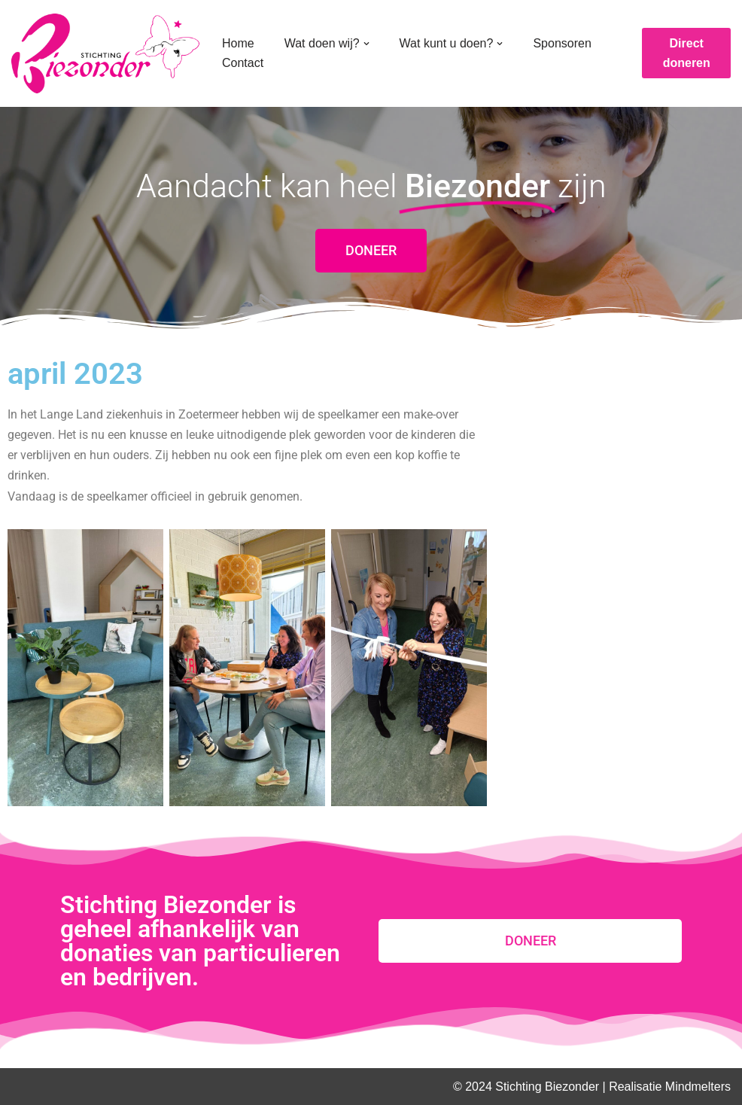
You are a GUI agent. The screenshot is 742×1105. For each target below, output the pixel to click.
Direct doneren (686, 53)
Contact (242, 62)
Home (238, 43)
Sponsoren (562, 43)
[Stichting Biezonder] (105, 53)
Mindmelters (698, 1086)
